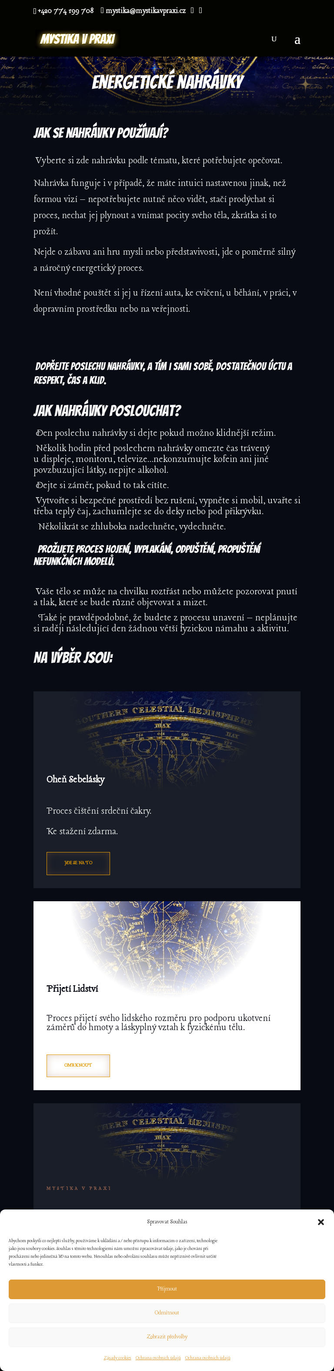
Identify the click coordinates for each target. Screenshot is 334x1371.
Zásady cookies (117, 1358)
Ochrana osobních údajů (158, 1358)
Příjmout (167, 1289)
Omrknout (78, 1065)
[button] (321, 1222)
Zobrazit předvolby (167, 1337)
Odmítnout (167, 1313)
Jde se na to (78, 863)
